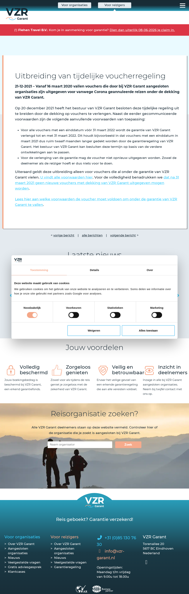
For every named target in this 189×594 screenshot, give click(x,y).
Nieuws (14, 558)
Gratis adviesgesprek (24, 567)
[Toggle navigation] (182, 5)
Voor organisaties (22, 536)
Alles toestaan (148, 330)
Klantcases (16, 571)
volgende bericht (123, 235)
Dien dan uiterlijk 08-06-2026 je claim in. (142, 30)
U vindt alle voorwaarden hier (66, 177)
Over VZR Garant (21, 544)
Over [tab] (150, 270)
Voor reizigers (64, 536)
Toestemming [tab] (39, 270)
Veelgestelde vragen (24, 562)
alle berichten (92, 235)
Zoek (128, 444)
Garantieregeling (67, 567)
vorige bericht (63, 235)
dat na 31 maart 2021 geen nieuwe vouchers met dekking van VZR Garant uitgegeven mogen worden (97, 183)
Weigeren (94, 330)
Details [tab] (94, 270)
